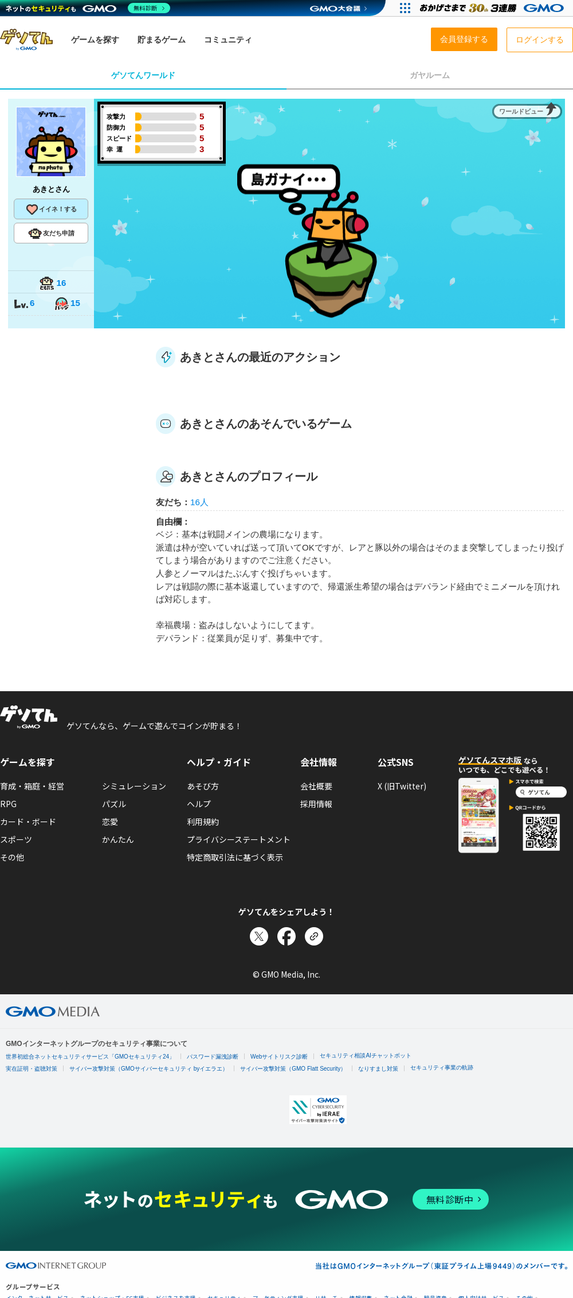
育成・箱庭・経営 (32, 786)
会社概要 (316, 786)
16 (52, 284)
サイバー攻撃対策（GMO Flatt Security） (293, 1068)
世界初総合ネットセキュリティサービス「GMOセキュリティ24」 (90, 1056)
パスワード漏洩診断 (212, 1056)
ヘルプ (199, 803)
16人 (199, 502)
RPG (8, 803)
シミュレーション (134, 786)
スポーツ (16, 839)
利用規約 (203, 821)
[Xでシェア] (259, 936)
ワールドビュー (521, 111)
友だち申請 (51, 234)
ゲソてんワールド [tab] (143, 75)
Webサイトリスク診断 (279, 1056)
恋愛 (110, 821)
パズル (114, 803)
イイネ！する (51, 209)
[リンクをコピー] (314, 936)
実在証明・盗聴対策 (31, 1068)
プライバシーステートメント (239, 839)
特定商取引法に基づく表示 (235, 857)
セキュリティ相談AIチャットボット (365, 1055)
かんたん (118, 839)
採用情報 (316, 803)
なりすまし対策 (378, 1068)
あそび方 (203, 786)
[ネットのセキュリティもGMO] (88, 8)
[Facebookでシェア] (286, 936)
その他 (12, 857)
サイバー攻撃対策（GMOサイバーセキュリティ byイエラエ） (148, 1068)
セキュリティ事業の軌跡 (441, 1067)
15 (67, 304)
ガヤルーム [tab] (430, 75)
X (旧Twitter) (402, 786)
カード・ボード (28, 821)
